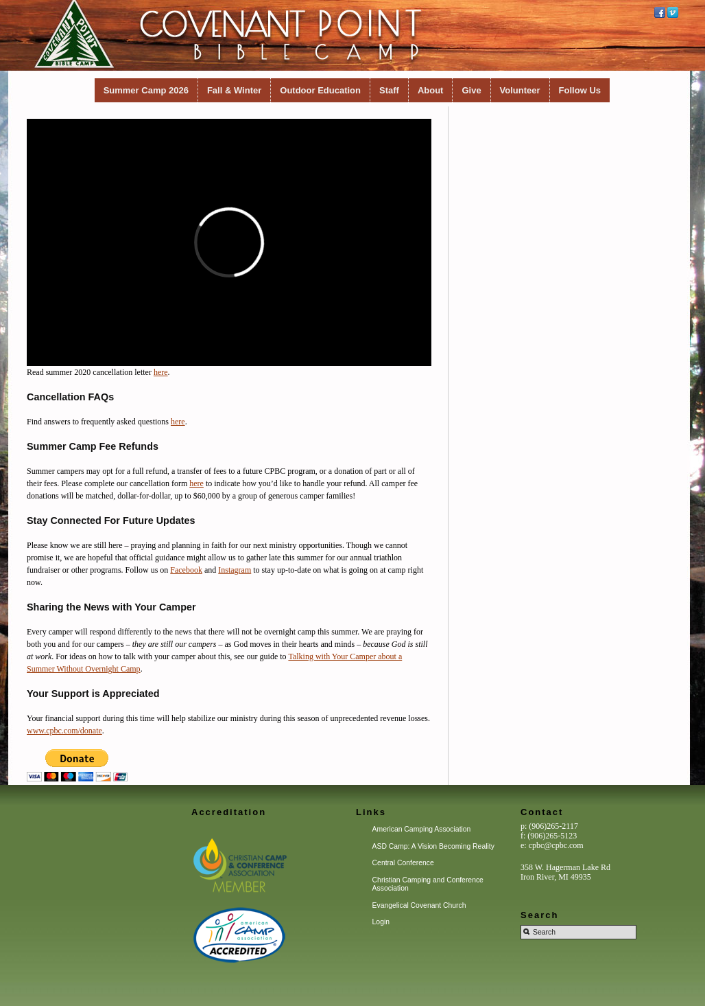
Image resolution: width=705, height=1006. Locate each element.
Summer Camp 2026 (146, 90)
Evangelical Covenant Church (419, 905)
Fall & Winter (234, 90)
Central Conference (403, 863)
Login (381, 922)
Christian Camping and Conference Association (427, 884)
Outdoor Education (320, 90)
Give (471, 90)
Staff (389, 90)
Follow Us (580, 90)
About (431, 90)
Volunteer (520, 90)
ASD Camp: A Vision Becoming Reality (433, 846)
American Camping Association (421, 829)
